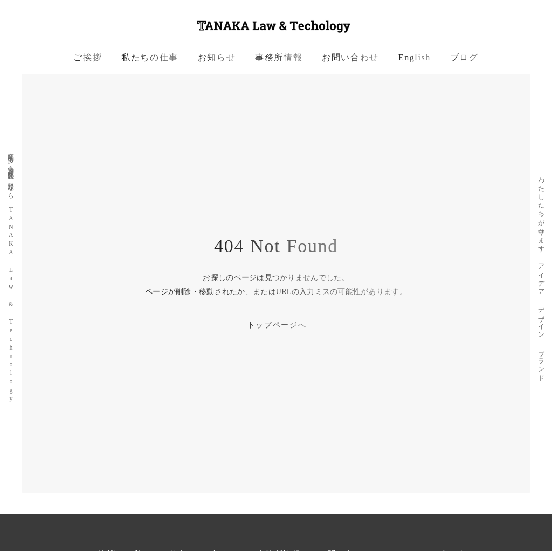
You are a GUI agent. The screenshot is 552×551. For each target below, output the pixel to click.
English (414, 57)
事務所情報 (278, 57)
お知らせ (217, 57)
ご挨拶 (87, 57)
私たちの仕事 (149, 57)
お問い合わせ (350, 57)
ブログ (464, 57)
